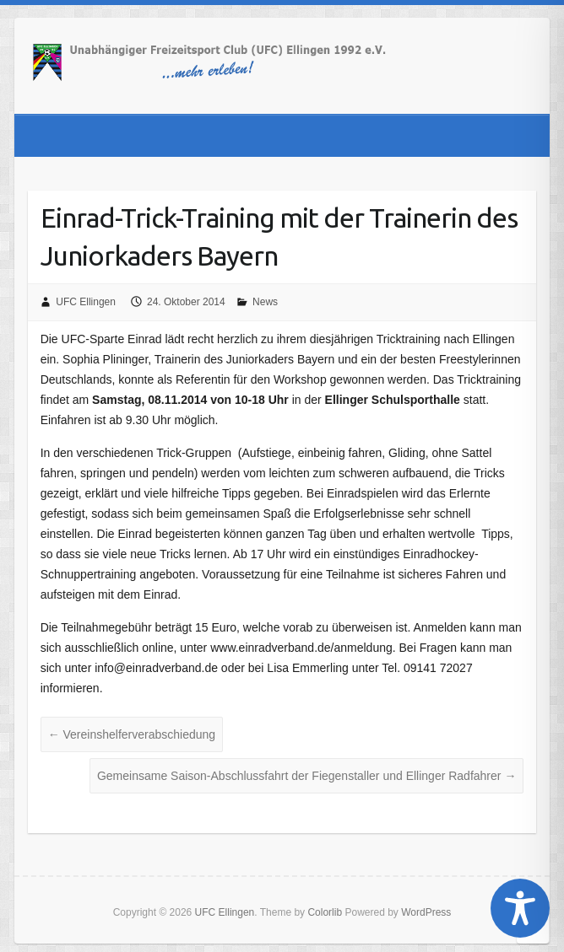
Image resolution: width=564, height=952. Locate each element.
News (265, 302)
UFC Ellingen (86, 302)
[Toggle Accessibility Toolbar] (520, 908)
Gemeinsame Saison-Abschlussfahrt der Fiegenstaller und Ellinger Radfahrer (306, 776)
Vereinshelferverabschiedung (131, 734)
